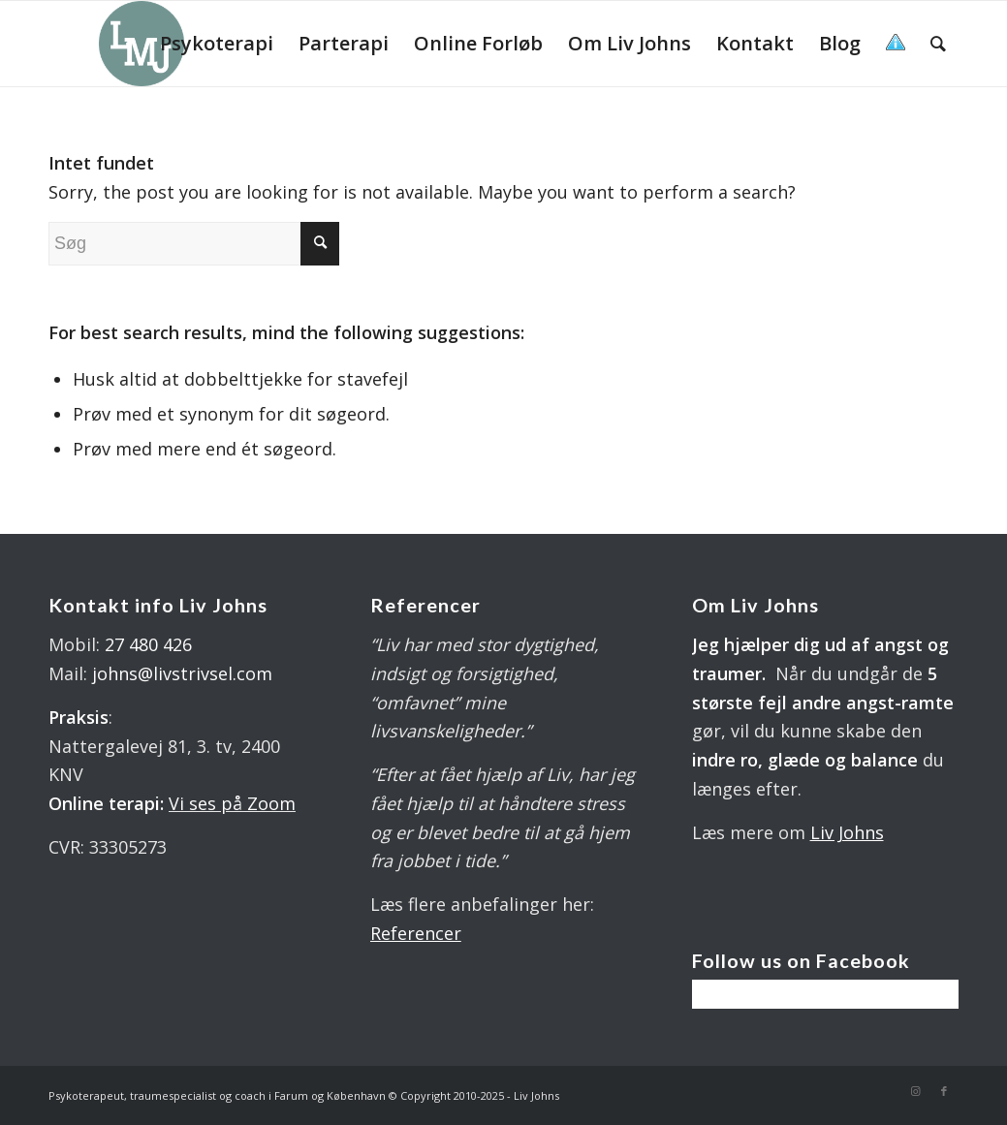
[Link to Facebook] (944, 1091)
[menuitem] (216, 43)
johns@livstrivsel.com (182, 673)
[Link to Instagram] (914, 1091)
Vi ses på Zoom (232, 803)
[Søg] (938, 43)
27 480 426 (148, 644)
